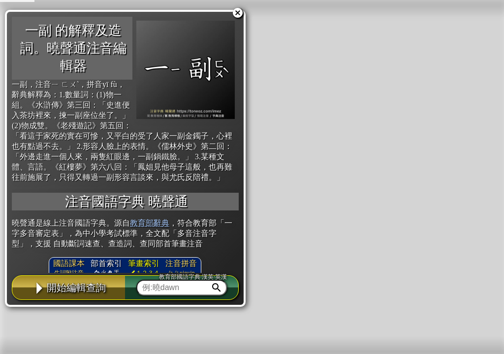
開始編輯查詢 (69, 287)
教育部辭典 (149, 223)
